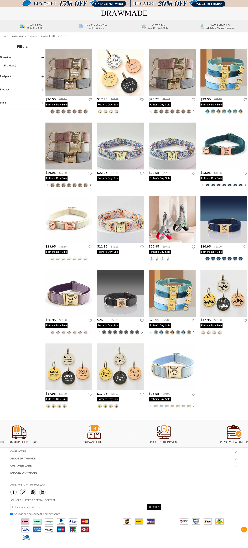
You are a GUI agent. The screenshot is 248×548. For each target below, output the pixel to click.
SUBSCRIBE (154, 507)
